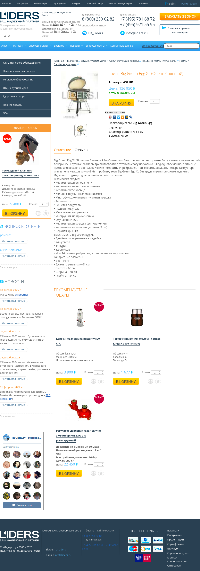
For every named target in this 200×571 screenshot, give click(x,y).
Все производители (153, 45)
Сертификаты (59, 3)
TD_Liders (95, 33)
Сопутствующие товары (124, 60)
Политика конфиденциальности (20, 550)
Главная (59, 60)
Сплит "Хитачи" (11, 250)
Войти (173, 3)
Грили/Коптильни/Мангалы (159, 60)
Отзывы (81, 149)
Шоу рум (75, 3)
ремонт (5, 235)
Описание (62, 149)
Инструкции (23, 3)
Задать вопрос (8, 267)
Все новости (7, 416)
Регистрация (189, 3)
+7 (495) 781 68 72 (137, 19)
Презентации (40, 3)
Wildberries (22, 294)
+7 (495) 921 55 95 (137, 24)
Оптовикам (143, 3)
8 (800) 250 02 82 (98, 19)
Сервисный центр (94, 3)
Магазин (72, 60)
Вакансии (6, 3)
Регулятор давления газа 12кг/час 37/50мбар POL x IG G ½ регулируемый (78, 435)
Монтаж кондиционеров (120, 3)
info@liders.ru (62, 555)
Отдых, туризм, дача (93, 60)
